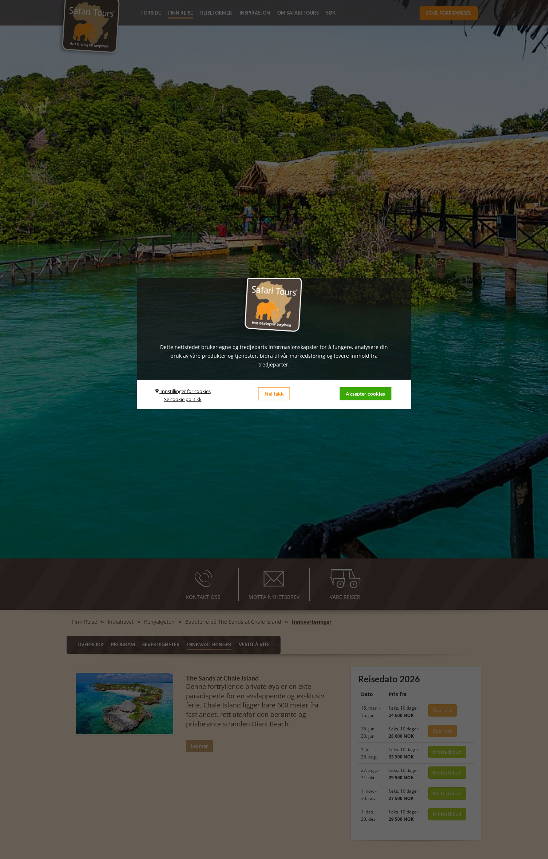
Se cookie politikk (183, 399)
